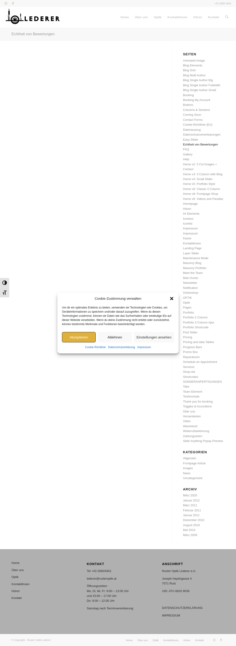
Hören (187, 208)
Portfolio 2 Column (195, 317)
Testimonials (191, 396)
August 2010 (191, 525)
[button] (171, 298)
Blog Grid (189, 70)
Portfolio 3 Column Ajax (198, 322)
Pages (187, 307)
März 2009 (190, 535)
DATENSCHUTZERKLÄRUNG (182, 608)
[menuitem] (125, 17)
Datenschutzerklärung (121, 347)
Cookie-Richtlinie (95, 347)
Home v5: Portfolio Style (199, 184)
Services (189, 367)
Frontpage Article (194, 463)
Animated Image (194, 60)
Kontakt (17, 598)
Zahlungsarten (192, 436)
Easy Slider (190, 139)
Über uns (189, 411)
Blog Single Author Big (198, 80)
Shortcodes (190, 377)
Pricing (187, 337)
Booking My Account (196, 100)
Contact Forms (193, 119)
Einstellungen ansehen (153, 337)
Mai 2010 (189, 530)
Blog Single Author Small (199, 90)
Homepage (190, 203)
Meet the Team (193, 273)
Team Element (192, 391)
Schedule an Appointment (200, 362)
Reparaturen (191, 357)
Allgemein (189, 458)
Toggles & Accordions (197, 406)
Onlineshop (190, 292)
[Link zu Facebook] (12, 3)
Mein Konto (190, 278)
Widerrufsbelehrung (196, 431)
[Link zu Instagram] (6, 3)
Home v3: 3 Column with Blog (202, 174)
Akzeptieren (79, 337)
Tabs (186, 386)
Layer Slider (191, 253)
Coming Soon (192, 114)
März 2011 (190, 505)
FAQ (186, 149)
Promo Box (190, 352)
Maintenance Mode (196, 258)
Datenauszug (192, 129)
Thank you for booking (198, 401)
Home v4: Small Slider (198, 179)
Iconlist (187, 223)
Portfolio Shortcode (196, 327)
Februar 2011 (192, 510)
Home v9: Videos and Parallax (203, 199)
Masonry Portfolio (194, 268)
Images (188, 468)
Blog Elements (192, 65)
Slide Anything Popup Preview (203, 441)
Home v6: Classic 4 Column (201, 189)
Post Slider (190, 332)
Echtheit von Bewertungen (33, 34)
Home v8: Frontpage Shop (200, 194)
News (187, 473)
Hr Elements (191, 213)
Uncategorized (192, 478)
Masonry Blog (192, 263)
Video (187, 421)
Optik (186, 302)
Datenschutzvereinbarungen (202, 134)
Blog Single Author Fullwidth (201, 85)
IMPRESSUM (171, 615)
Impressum (144, 347)
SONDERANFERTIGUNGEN (202, 381)
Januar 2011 (191, 515)
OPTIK (187, 297)
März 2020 (190, 495)
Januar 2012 (191, 500)
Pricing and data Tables (198, 342)
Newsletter (190, 282)
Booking (188, 95)
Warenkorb (190, 426)
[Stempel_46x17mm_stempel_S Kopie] (33, 17)
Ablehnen (114, 337)
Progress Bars (192, 347)
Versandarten (192, 416)
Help (186, 159)
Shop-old (189, 371)
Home (16, 563)
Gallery (187, 154)
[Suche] (226, 17)
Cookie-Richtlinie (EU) (197, 124)
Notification (190, 288)
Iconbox (188, 218)
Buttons (188, 105)
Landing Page (192, 248)
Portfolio (188, 312)
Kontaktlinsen (192, 243)
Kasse (187, 238)
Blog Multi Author (194, 75)
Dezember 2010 (193, 520)
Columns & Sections (196, 110)
